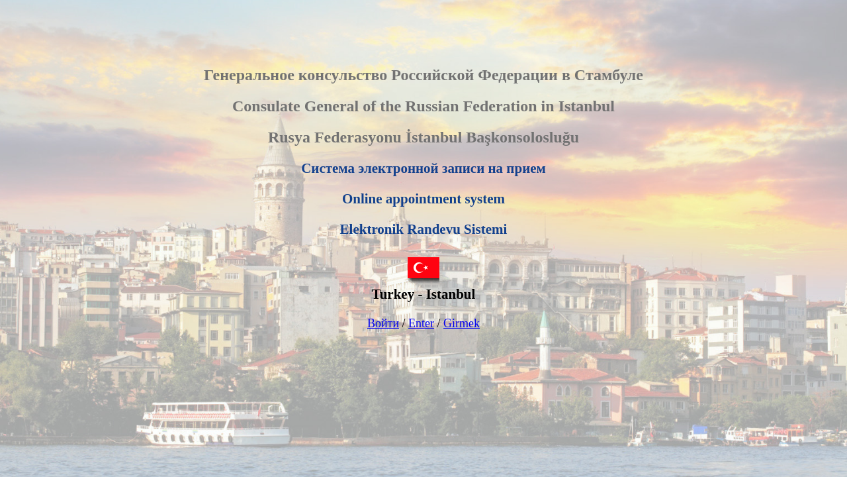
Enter (421, 323)
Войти (383, 323)
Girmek (461, 323)
